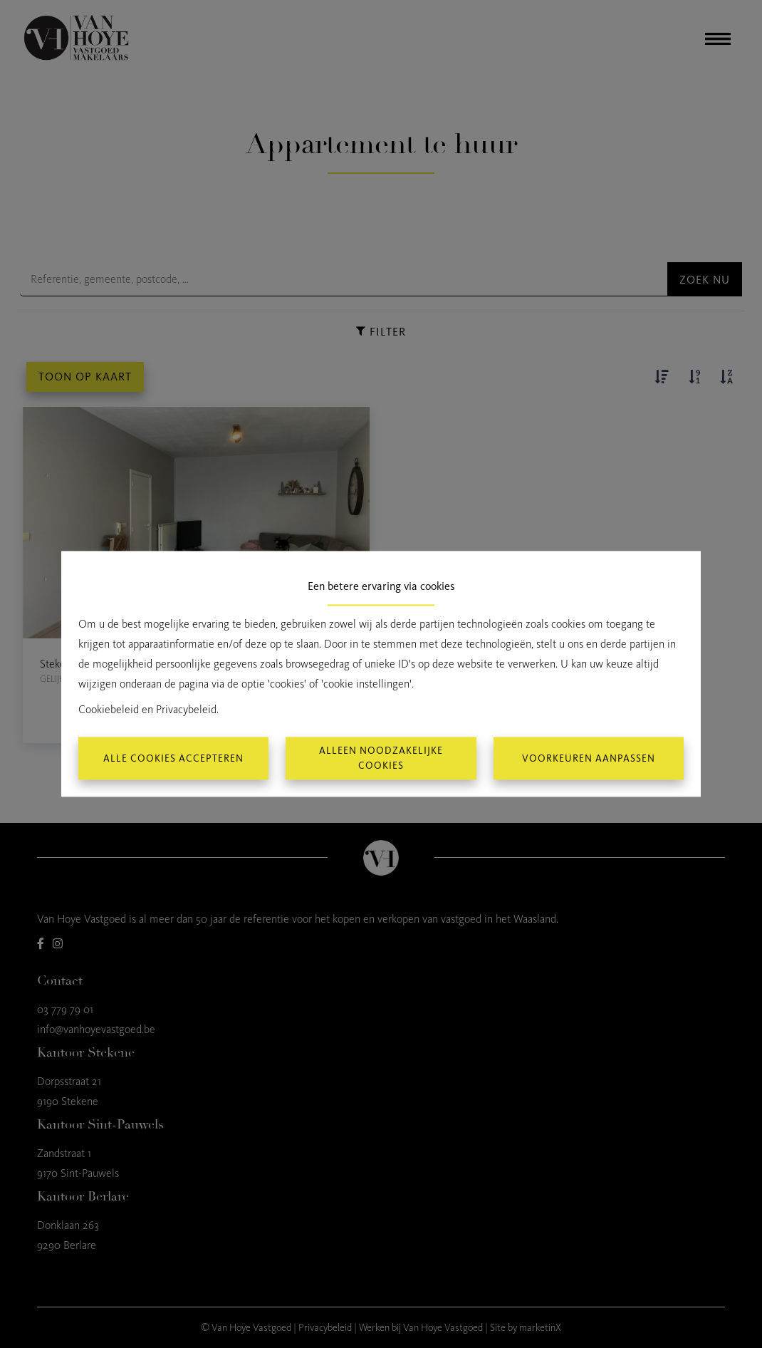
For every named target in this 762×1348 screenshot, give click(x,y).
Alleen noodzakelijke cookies (381, 758)
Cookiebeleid (108, 710)
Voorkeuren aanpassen (588, 758)
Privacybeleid (186, 710)
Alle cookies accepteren (173, 758)
